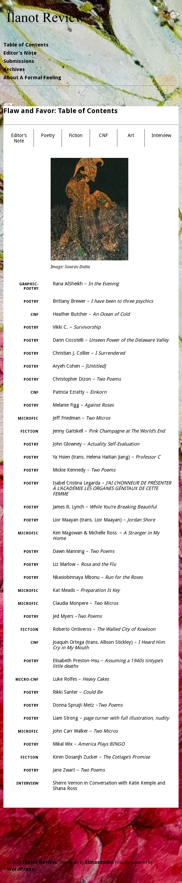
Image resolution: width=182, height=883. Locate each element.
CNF (103, 135)
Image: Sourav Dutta (70, 266)
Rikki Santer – (77, 692)
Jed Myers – (77, 616)
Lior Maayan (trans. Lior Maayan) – (104, 519)
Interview (161, 135)
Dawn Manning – (83, 551)
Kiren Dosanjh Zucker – (101, 757)
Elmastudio (99, 862)
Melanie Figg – (83, 405)
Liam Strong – (111, 718)
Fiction (75, 135)
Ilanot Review (39, 862)
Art (131, 135)
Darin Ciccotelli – (111, 340)
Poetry (48, 135)
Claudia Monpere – (85, 603)
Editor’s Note (20, 53)
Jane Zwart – (79, 770)
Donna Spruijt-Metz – (87, 705)
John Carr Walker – (85, 731)
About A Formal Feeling (32, 77)
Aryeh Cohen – (79, 366)
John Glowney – (96, 444)
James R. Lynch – (105, 507)
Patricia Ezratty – (79, 392)
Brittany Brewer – (103, 301)
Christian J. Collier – (89, 353)
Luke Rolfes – (81, 679)
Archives (14, 69)
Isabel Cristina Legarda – (112, 488)
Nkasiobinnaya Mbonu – (98, 577)
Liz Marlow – (84, 564)
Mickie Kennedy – (84, 470)
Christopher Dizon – (87, 379)
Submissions (18, 61)
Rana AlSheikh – (86, 283)
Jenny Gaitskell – (109, 431)
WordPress (20, 869)
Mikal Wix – (89, 744)
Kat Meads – (86, 590)
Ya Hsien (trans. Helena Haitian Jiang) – (106, 457)
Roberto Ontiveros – (104, 629)
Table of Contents (26, 45)
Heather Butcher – (91, 314)
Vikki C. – (77, 327)
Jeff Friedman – (81, 418)
